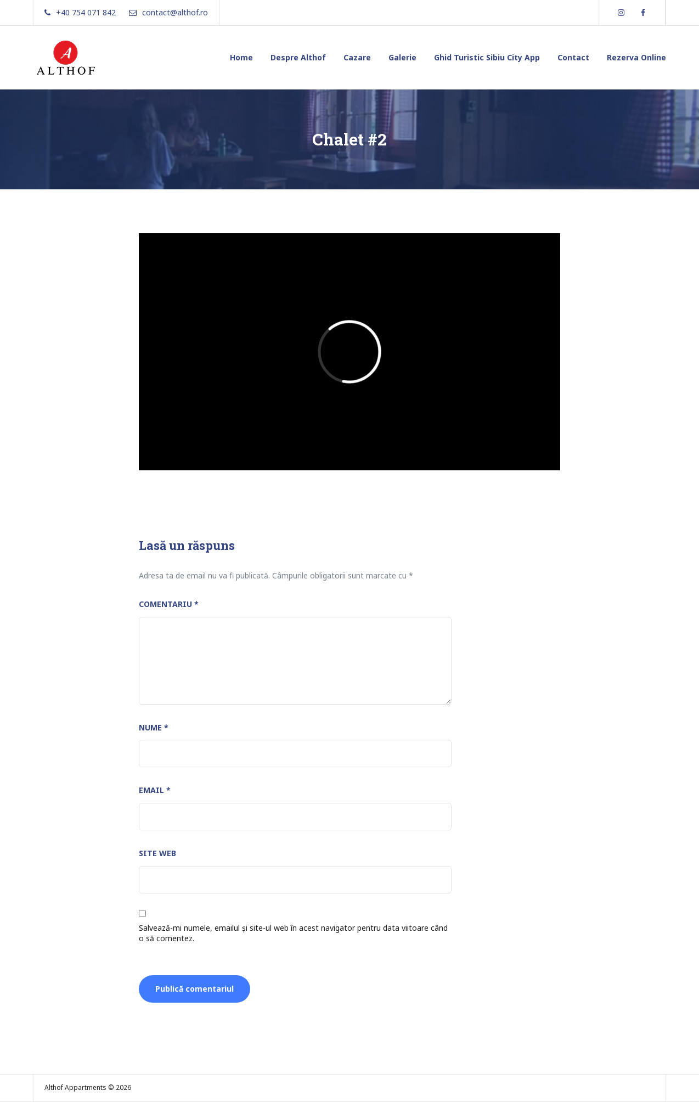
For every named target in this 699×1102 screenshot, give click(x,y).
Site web (157, 853)
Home (241, 57)
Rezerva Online (636, 57)
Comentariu (169, 604)
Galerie (402, 57)
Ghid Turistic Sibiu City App (487, 57)
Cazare (357, 57)
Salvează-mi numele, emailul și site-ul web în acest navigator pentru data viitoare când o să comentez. (293, 933)
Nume (153, 727)
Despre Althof (298, 57)
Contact (573, 57)
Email (155, 790)
